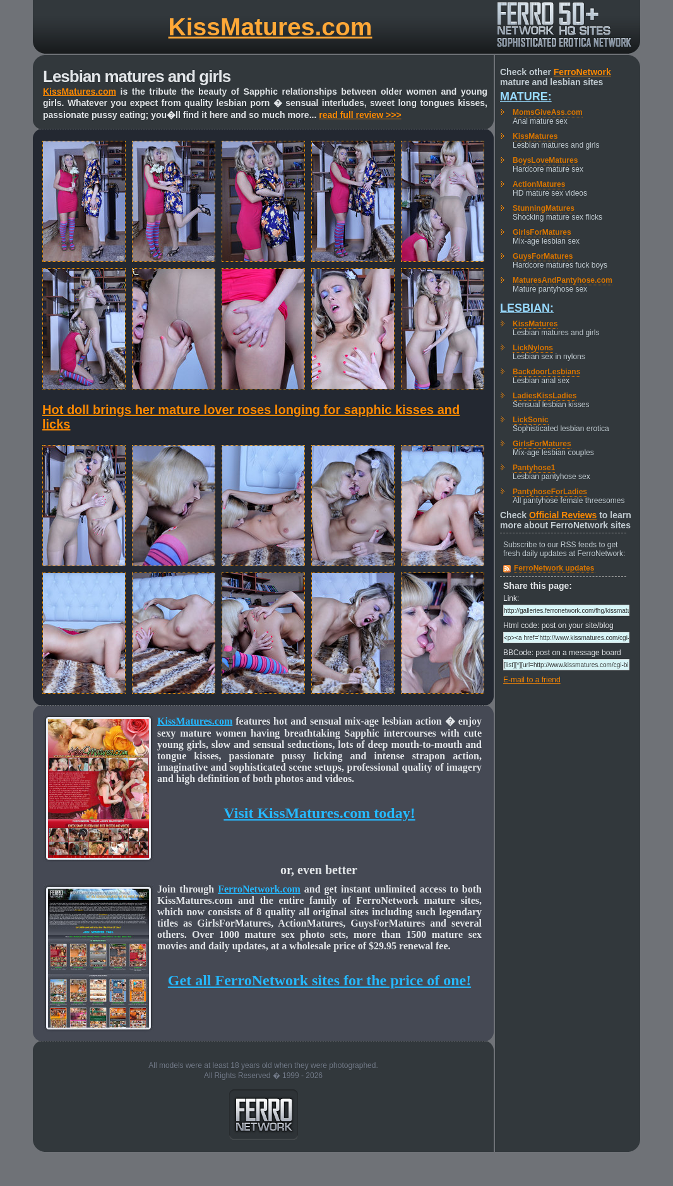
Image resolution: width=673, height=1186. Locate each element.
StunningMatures (544, 208)
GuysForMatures (543, 256)
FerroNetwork (582, 72)
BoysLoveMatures (545, 160)
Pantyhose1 (534, 467)
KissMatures (535, 136)
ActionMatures (539, 184)
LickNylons (533, 347)
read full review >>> (360, 115)
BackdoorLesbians (546, 371)
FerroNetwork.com (259, 889)
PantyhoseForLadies (550, 491)
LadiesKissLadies (544, 395)
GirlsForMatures (542, 232)
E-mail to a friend (532, 679)
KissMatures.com (270, 26)
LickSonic (531, 419)
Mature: (526, 96)
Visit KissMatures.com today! (319, 813)
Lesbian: (527, 308)
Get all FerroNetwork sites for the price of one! (319, 980)
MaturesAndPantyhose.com (562, 280)
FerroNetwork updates (554, 568)
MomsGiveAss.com (548, 112)
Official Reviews (563, 515)
